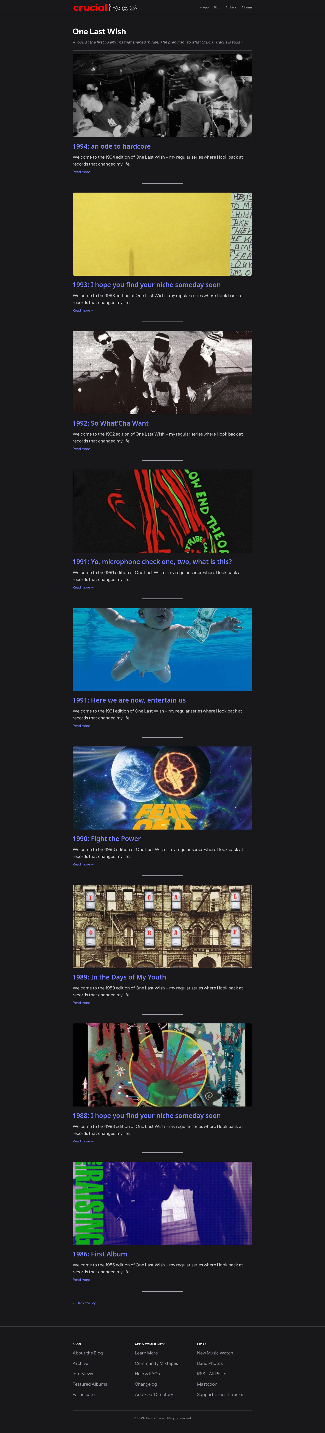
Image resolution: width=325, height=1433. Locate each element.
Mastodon (207, 1384)
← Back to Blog (84, 1303)
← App (204, 7)
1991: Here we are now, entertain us (129, 700)
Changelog (146, 1384)
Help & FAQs (147, 1373)
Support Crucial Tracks (220, 1394)
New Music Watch (215, 1353)
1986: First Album (100, 1254)
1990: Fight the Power (107, 838)
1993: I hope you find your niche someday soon (147, 284)
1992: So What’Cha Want (111, 423)
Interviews (83, 1373)
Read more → (83, 172)
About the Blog (88, 1353)
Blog (217, 7)
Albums (247, 7)
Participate (84, 1394)
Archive (231, 7)
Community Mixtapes (156, 1363)
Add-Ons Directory (154, 1394)
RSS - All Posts (211, 1373)
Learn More (146, 1353)
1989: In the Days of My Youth (119, 977)
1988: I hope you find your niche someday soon (147, 1115)
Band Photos (210, 1363)
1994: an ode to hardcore (112, 146)
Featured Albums (90, 1384)
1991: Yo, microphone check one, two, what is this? (152, 561)
